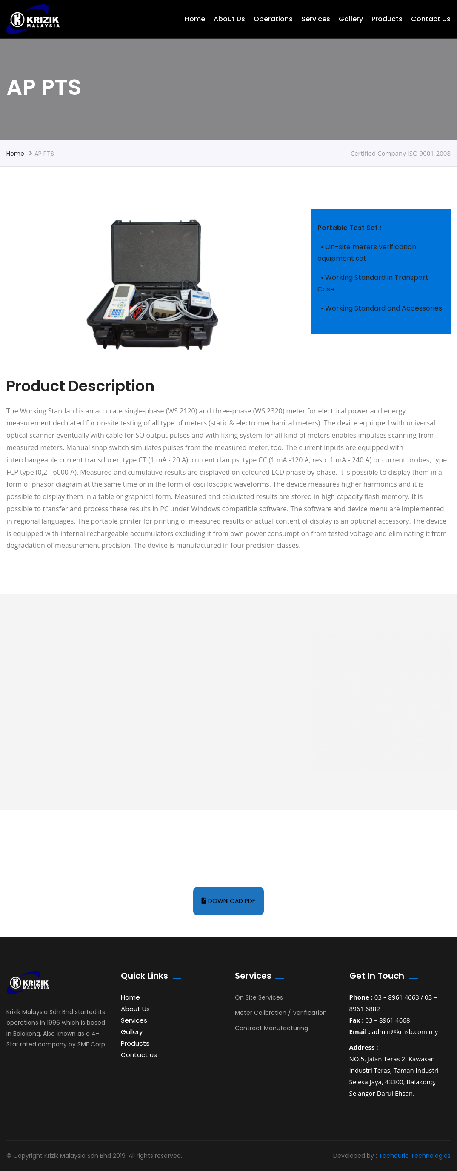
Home (195, 19)
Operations (273, 19)
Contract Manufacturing (271, 1028)
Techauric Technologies (415, 1155)
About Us (229, 19)
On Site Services (259, 997)
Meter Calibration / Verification (281, 1013)
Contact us (431, 19)
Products (387, 19)
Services (315, 19)
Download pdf (228, 901)
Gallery (351, 19)
